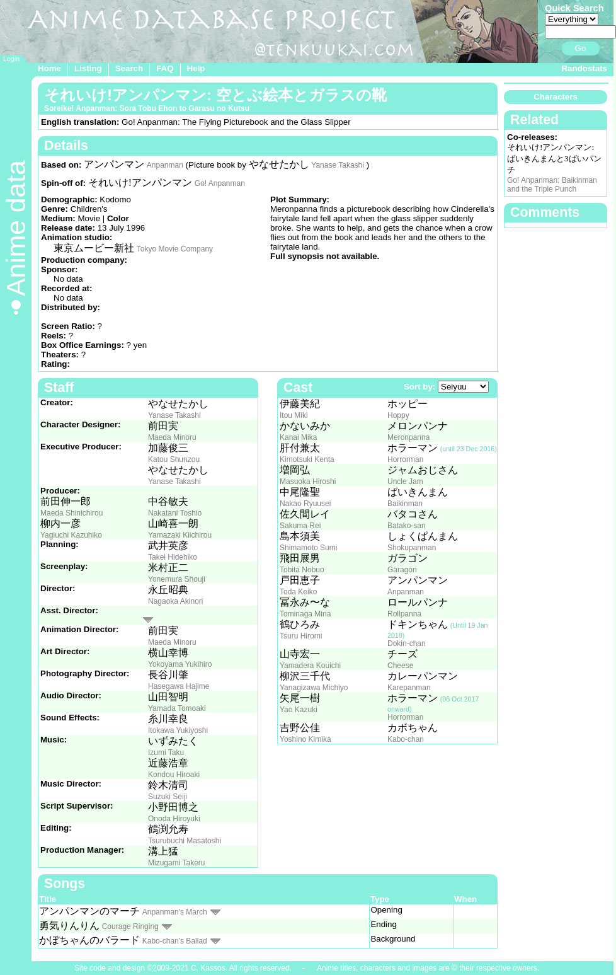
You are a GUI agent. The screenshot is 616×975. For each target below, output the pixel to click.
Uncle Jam (405, 481)
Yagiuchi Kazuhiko (71, 535)
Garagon (402, 569)
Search (129, 68)
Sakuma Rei (300, 525)
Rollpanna (404, 613)
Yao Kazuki (298, 709)
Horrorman (405, 459)
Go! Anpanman (220, 183)
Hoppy (398, 415)
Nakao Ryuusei (305, 503)
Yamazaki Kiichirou (180, 535)
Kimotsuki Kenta (307, 459)
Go (580, 48)
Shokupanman (411, 547)
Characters (555, 96)
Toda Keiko (298, 591)
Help (196, 68)
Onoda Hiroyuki (174, 818)
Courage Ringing (130, 926)
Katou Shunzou (174, 459)
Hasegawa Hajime (178, 686)
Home (49, 68)
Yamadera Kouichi (310, 665)
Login (11, 58)
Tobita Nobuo (302, 569)
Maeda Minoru (172, 437)
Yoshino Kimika (305, 739)
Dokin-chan (406, 643)
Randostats (584, 68)
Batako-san (406, 525)
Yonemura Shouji (176, 579)
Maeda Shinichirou (71, 513)
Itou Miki (294, 415)
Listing (88, 68)
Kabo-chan (405, 739)
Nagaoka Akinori (175, 601)
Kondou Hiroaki (174, 774)
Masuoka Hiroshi (308, 481)
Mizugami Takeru (176, 862)
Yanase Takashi (337, 165)
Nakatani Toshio (175, 513)
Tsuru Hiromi (301, 636)
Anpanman (165, 165)
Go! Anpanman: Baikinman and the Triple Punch (552, 184)
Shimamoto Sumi (308, 547)
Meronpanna (408, 437)
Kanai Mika (298, 437)
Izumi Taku (166, 752)
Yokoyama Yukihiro (180, 664)
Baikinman (405, 503)
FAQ (164, 68)
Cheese (400, 665)
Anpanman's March (174, 912)
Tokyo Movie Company (175, 249)
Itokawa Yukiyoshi (178, 730)
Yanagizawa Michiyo (314, 687)
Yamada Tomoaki (177, 708)
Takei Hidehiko (172, 557)
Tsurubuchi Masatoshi (184, 840)
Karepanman (409, 687)
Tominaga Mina (305, 613)
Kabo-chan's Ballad (174, 941)
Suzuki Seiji (167, 796)
